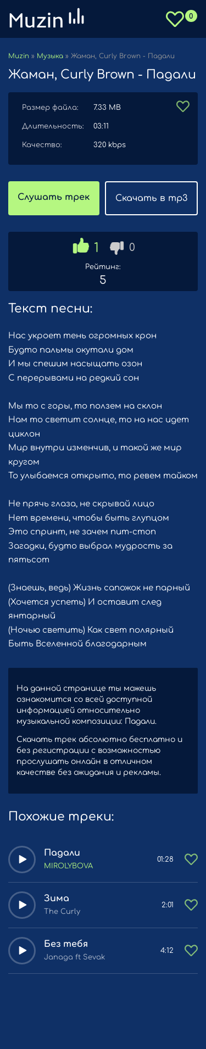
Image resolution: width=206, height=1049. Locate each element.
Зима (56, 898)
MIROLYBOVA (68, 866)
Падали (62, 853)
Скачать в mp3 (151, 198)
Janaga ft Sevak (74, 957)
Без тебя (66, 944)
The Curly (62, 912)
